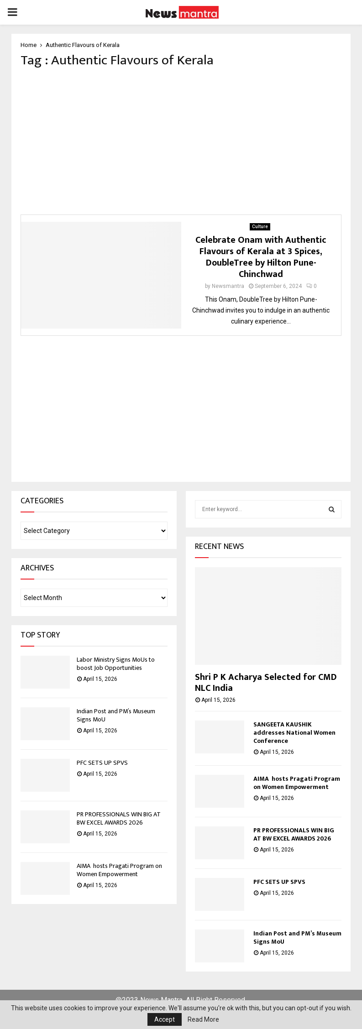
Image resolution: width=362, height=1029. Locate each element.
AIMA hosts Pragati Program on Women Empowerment (119, 870)
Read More (203, 1019)
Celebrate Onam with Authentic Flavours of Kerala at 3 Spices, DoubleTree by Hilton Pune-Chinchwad (260, 257)
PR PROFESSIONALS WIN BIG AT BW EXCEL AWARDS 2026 (119, 818)
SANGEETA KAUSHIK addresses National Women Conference (294, 732)
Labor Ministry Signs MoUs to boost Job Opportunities (116, 663)
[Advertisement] (181, 141)
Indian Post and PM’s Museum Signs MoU (116, 715)
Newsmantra (228, 286)
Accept (164, 1019)
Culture (260, 226)
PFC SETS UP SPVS (102, 762)
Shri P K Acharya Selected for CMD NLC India (266, 682)
